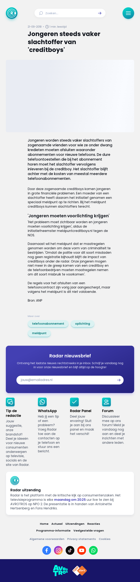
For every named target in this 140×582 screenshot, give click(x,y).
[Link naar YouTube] (81, 550)
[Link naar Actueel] (57, 524)
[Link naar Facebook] (46, 550)
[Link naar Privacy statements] (81, 539)
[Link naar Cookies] (104, 539)
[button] (100, 13)
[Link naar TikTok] (70, 550)
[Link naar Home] (44, 524)
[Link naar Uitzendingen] (74, 524)
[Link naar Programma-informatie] (53, 530)
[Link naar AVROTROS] (60, 570)
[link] (48, 323)
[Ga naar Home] (12, 13)
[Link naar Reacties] (93, 524)
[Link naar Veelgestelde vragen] (88, 530)
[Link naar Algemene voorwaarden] (47, 539)
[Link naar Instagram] (58, 550)
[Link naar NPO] (79, 570)
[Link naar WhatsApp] (93, 550)
